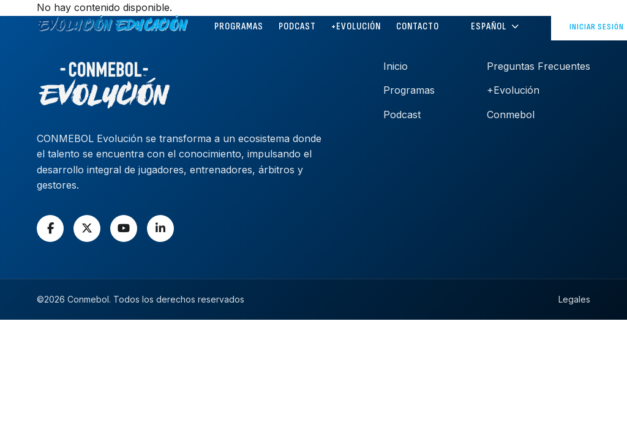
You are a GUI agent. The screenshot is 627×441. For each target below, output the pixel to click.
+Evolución (356, 26)
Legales (574, 299)
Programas (409, 90)
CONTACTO (417, 26)
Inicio (395, 66)
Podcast (402, 114)
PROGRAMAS (238, 26)
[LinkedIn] (160, 228)
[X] (86, 228)
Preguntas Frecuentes (538, 66)
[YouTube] (123, 228)
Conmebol (511, 114)
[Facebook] (50, 228)
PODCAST (297, 26)
